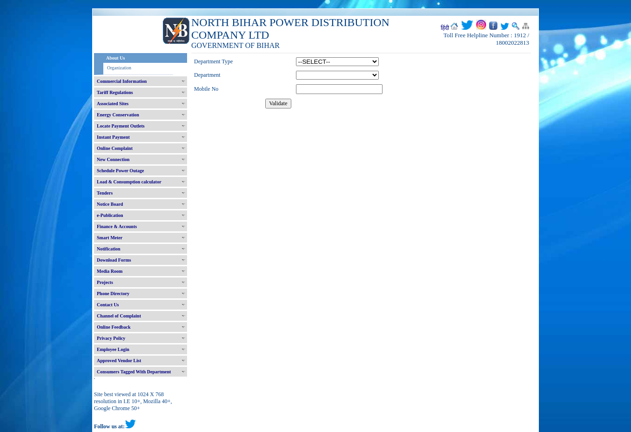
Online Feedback (114, 327)
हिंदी (445, 28)
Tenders (105, 193)
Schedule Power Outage (120, 170)
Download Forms (114, 260)
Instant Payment (113, 137)
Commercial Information (122, 81)
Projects (105, 282)
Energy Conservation (118, 114)
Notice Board (110, 204)
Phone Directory (113, 293)
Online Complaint (115, 148)
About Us (115, 58)
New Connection (113, 159)
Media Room (109, 271)
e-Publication (110, 215)
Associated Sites (112, 103)
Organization (119, 67)
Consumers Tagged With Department (134, 371)
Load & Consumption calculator (129, 181)
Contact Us (108, 304)
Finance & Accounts (117, 226)
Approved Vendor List (119, 360)
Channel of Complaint (119, 315)
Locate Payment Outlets (121, 125)
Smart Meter (109, 237)
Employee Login (113, 349)
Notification (109, 248)
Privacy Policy (111, 338)
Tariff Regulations (115, 92)
